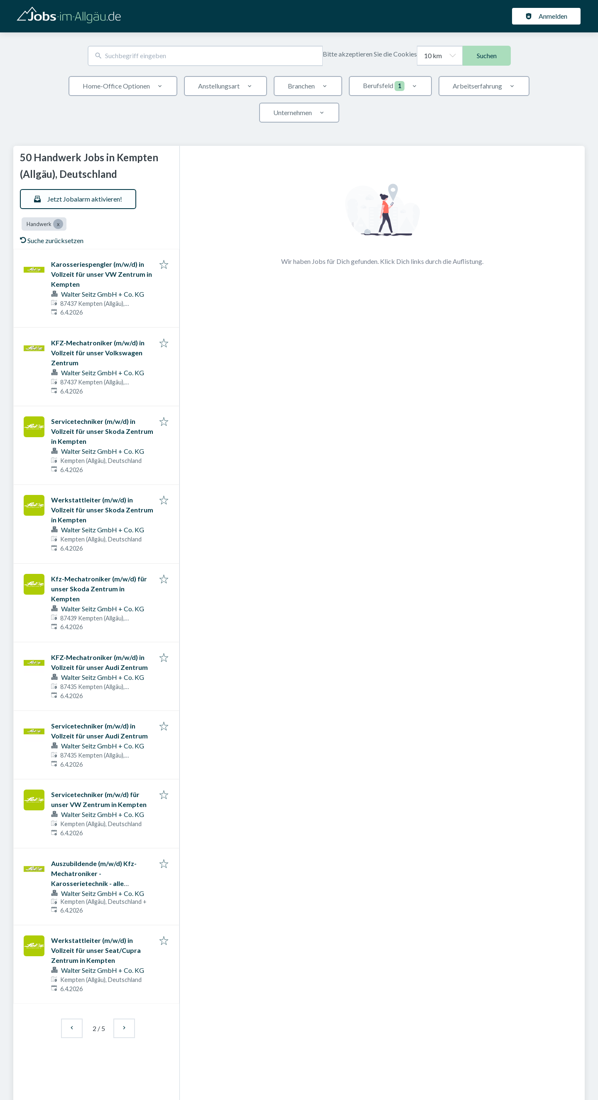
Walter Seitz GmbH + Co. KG (102, 294)
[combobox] (205, 56)
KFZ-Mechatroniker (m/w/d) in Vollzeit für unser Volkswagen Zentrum (98, 353)
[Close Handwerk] (58, 224)
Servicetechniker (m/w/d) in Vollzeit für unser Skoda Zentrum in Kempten (102, 431)
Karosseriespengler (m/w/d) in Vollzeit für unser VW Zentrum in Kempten (101, 274)
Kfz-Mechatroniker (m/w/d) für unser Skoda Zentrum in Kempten (99, 589)
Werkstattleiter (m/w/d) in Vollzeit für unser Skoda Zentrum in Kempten (102, 510)
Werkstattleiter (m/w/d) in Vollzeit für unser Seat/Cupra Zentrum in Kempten (96, 950)
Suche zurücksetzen (51, 240)
